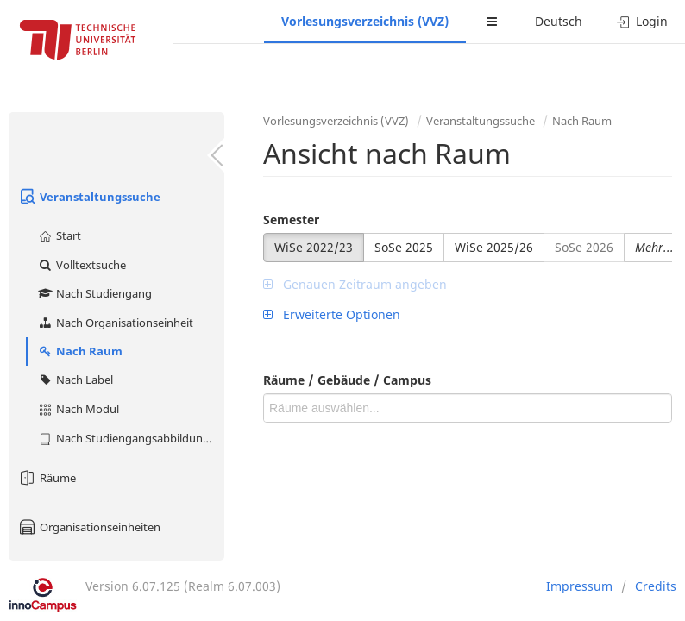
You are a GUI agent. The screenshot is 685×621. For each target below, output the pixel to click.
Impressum (579, 586)
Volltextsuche (81, 265)
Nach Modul (78, 409)
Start (59, 235)
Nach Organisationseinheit (115, 322)
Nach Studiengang (94, 293)
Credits (655, 586)
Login (642, 21)
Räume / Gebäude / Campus (347, 380)
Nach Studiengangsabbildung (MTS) (130, 438)
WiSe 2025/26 (494, 247)
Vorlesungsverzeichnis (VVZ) (365, 21)
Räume (46, 478)
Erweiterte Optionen (331, 314)
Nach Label (75, 379)
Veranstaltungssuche (88, 196)
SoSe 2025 (403, 247)
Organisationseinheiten (88, 527)
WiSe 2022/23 (313, 247)
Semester (291, 219)
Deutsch (558, 21)
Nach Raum (80, 351)
